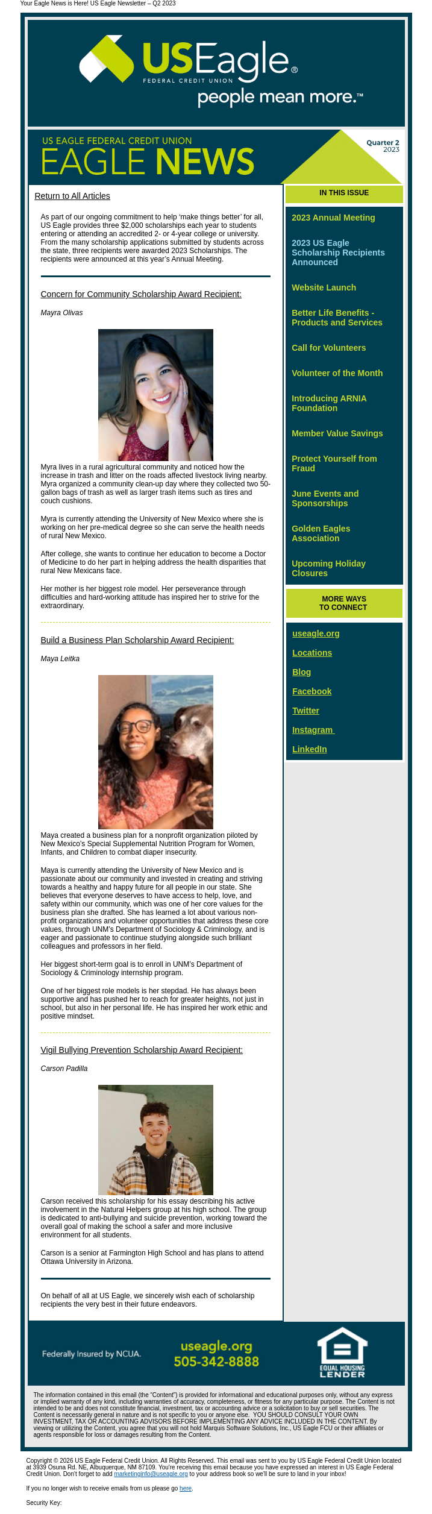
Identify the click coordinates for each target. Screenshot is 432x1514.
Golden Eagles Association (321, 533)
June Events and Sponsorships (325, 498)
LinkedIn (309, 749)
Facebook (311, 691)
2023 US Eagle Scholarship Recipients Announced (338, 252)
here (186, 1488)
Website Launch (324, 287)
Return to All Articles (72, 196)
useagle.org (316, 633)
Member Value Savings (337, 433)
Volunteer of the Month (337, 373)
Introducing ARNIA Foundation (329, 403)
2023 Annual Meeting (333, 217)
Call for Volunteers (329, 348)
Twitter (305, 710)
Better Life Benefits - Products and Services (337, 317)
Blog (301, 672)
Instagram (312, 730)
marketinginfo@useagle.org (150, 1474)
